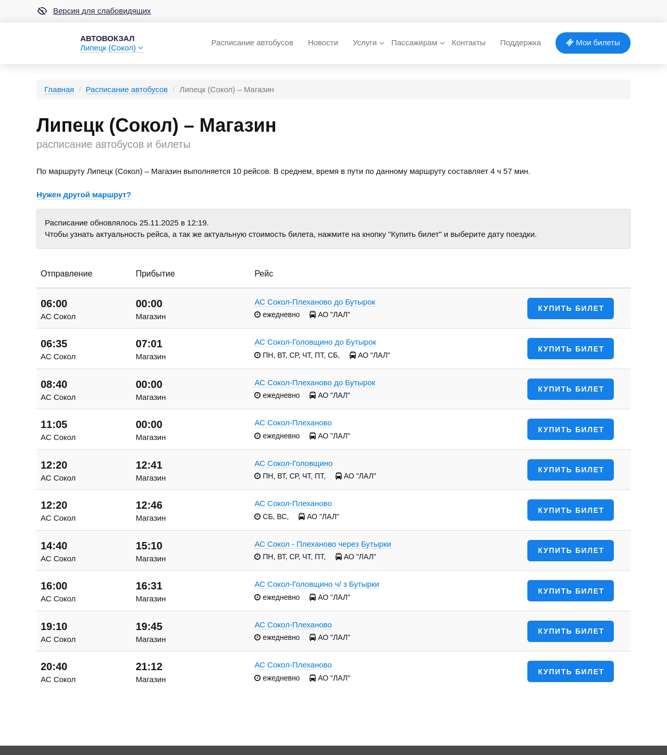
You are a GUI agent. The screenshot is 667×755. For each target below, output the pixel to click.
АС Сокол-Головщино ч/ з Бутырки (316, 584)
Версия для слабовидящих (93, 11)
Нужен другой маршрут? (83, 194)
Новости (323, 42)
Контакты (469, 42)
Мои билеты (593, 42)
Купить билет (571, 308)
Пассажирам (414, 42)
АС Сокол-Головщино (293, 463)
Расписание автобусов (252, 42)
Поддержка (520, 42)
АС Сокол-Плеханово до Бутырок (314, 301)
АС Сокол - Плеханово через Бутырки (322, 543)
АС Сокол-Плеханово (292, 422)
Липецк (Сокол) (111, 47)
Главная (59, 89)
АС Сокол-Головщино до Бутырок (315, 341)
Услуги (365, 42)
